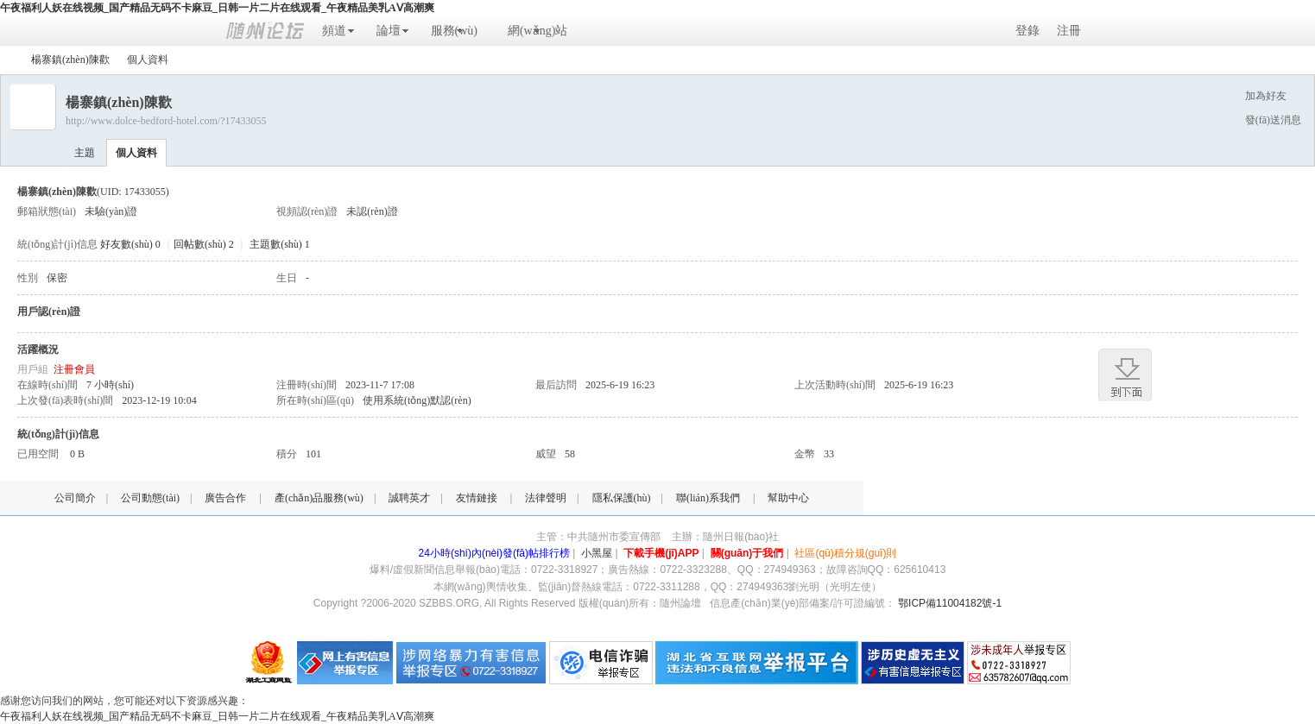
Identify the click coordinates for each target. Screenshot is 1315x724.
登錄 (1027, 30)
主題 (84, 153)
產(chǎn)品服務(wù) (319, 498)
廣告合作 (225, 498)
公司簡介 (75, 498)
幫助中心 (788, 498)
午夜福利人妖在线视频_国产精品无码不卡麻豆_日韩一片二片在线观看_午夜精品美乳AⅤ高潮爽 (217, 8)
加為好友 (1266, 96)
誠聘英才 (409, 498)
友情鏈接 (476, 498)
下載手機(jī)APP (661, 553)
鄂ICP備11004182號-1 (950, 603)
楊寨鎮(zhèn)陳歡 (70, 60)
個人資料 (136, 153)
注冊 (1069, 30)
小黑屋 (596, 553)
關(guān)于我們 (747, 553)
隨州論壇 (7, 59)
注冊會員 (74, 369)
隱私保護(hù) (621, 498)
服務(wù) (454, 30)
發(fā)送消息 (1273, 120)
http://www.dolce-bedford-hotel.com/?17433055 (166, 121)
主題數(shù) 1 (280, 244)
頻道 (334, 30)
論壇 (388, 30)
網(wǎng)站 (537, 30)
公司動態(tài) (150, 498)
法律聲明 (545, 498)
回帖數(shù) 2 (204, 244)
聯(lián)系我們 (708, 498)
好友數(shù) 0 (130, 244)
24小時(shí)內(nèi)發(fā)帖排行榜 (494, 553)
